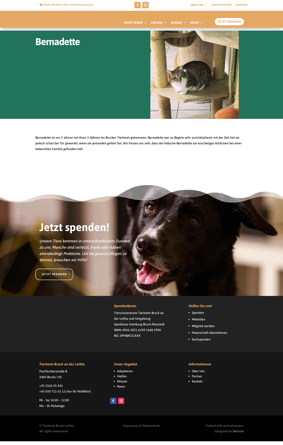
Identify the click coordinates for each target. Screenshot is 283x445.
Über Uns (198, 375)
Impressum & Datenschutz (141, 429)
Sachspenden (201, 343)
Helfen (122, 380)
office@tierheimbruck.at (78, 4)
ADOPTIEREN (133, 22)
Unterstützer (221, 5)
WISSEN (176, 22)
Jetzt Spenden (229, 21)
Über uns (196, 5)
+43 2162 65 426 (51, 389)
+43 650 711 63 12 (52, 395)
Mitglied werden (203, 329)
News (121, 390)
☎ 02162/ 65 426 (49, 4)
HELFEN (157, 22)
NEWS (194, 22)
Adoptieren (125, 375)
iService (238, 435)
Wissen (122, 385)
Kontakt (242, 5)
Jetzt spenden (54, 277)
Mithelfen (198, 323)
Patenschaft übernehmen (209, 336)
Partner (197, 380)
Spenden (198, 316)
